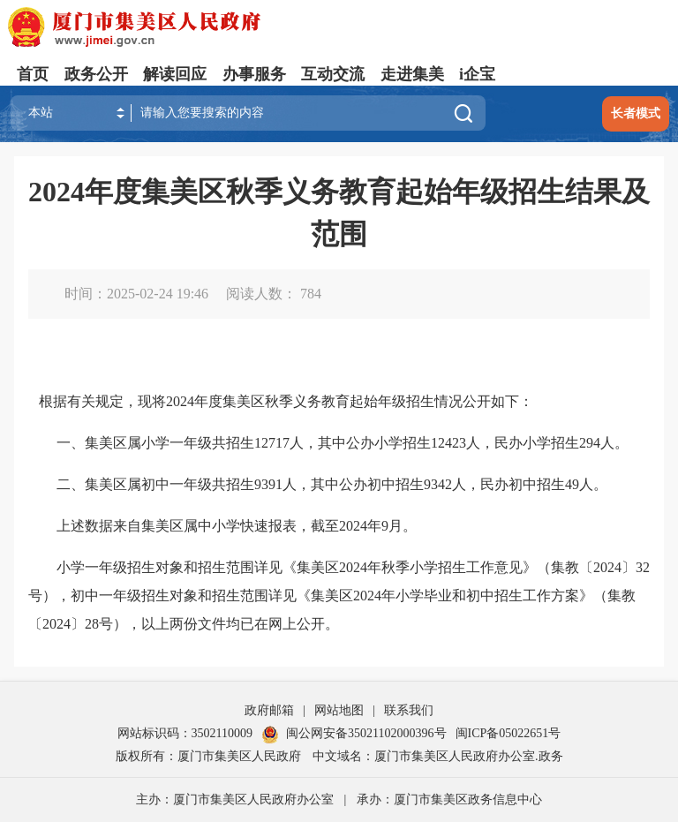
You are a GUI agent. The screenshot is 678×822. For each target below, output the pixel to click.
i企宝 (477, 74)
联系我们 (408, 710)
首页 (33, 74)
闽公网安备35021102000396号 (353, 733)
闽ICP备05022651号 (508, 733)
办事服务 (254, 74)
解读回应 (175, 74)
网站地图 (339, 710)
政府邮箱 (269, 710)
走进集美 (412, 74)
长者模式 (635, 113)
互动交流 (333, 74)
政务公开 (96, 74)
